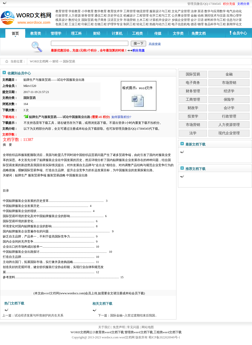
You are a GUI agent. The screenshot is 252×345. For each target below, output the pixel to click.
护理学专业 (115, 24)
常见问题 (133, 327)
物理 (201, 24)
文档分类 (243, 4)
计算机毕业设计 (160, 20)
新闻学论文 (234, 24)
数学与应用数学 (215, 11)
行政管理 (61, 15)
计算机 (117, 33)
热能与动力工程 (160, 24)
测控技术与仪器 (215, 15)
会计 (194, 20)
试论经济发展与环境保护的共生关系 (39, 315)
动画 (201, 15)
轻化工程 (142, 24)
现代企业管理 (229, 133)
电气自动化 (234, 11)
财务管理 (87, 15)
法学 (193, 133)
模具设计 (61, 20)
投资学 (193, 116)
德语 (194, 24)
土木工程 (142, 20)
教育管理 (61, 11)
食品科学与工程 (215, 24)
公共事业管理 (181, 15)
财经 (96, 33)
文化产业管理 (181, 11)
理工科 (76, 33)
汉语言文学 (115, 20)
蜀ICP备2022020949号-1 (164, 337)
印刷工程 (87, 24)
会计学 (229, 108)
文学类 (178, 33)
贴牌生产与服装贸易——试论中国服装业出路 (59, 117)
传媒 (157, 33)
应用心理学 (234, 15)
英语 (201, 11)
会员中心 (240, 33)
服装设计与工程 (160, 11)
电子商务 (100, 20)
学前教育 (74, 11)
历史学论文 (115, 15)
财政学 (193, 108)
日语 (201, 20)
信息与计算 (234, 20)
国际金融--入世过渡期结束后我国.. (133, 315)
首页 (15, 33)
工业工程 (74, 24)
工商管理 (129, 11)
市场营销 (129, 20)
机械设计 (129, 15)
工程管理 (142, 15)
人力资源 (74, 15)
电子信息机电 (181, 24)
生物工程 (100, 24)
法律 (194, 11)
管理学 (56, 33)
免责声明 (119, 327)
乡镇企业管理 (181, 20)
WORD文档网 (39, 61)
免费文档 (198, 33)
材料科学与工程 (215, 20)
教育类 (35, 33)
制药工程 (129, 24)
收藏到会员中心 (19, 73)
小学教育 (87, 11)
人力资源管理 (229, 125)
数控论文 (74, 20)
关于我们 (104, 327)
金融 (194, 15)
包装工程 (61, 24)
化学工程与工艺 (160, 15)
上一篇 (6, 315)
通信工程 (100, 15)
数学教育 (100, 11)
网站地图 (148, 327)
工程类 (137, 33)
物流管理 (142, 11)
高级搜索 (155, 44)
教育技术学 (115, 11)
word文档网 (51, 293)
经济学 (229, 91)
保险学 (229, 99)
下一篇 (102, 315)
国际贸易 (87, 20)
